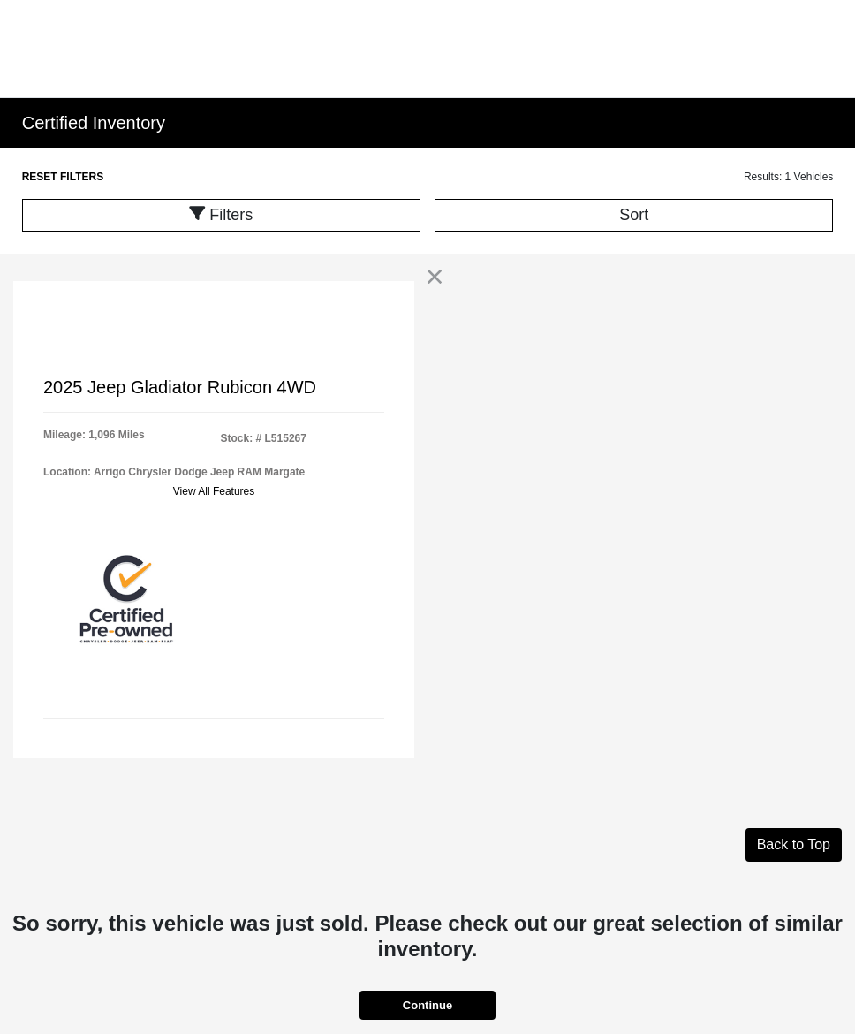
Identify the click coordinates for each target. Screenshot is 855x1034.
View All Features (214, 491)
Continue (427, 1005)
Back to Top (793, 844)
